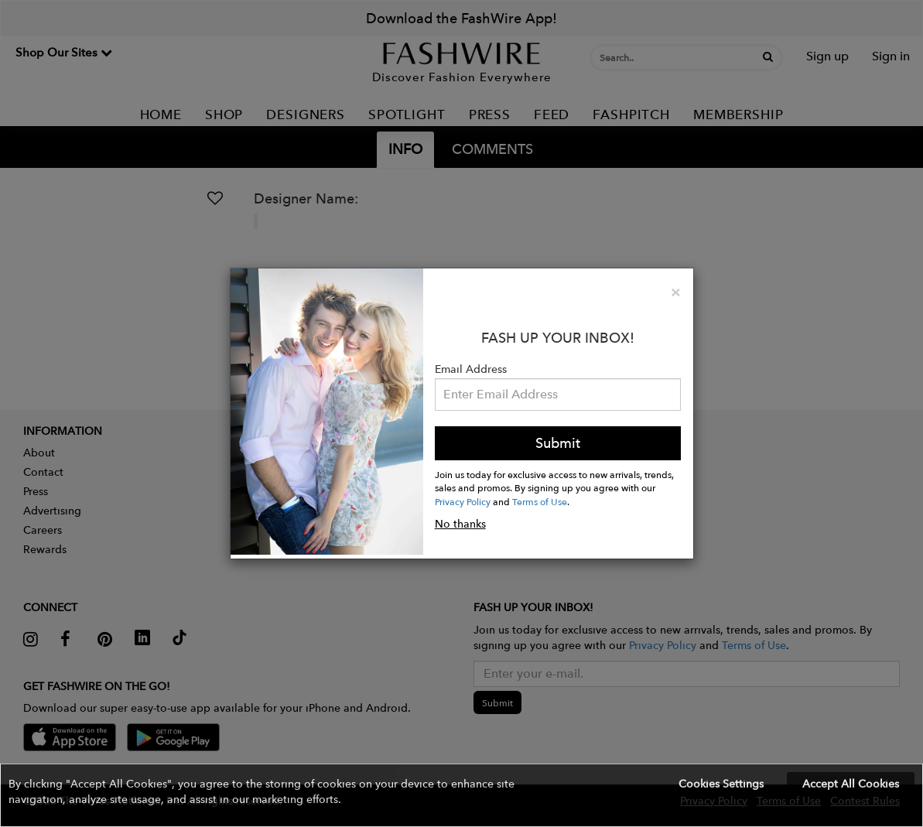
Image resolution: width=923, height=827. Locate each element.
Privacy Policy (463, 501)
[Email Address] (558, 394)
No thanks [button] (460, 524)
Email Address (471, 369)
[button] (461, 795)
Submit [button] (557, 443)
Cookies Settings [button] (721, 784)
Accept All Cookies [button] (850, 784)
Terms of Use (539, 501)
